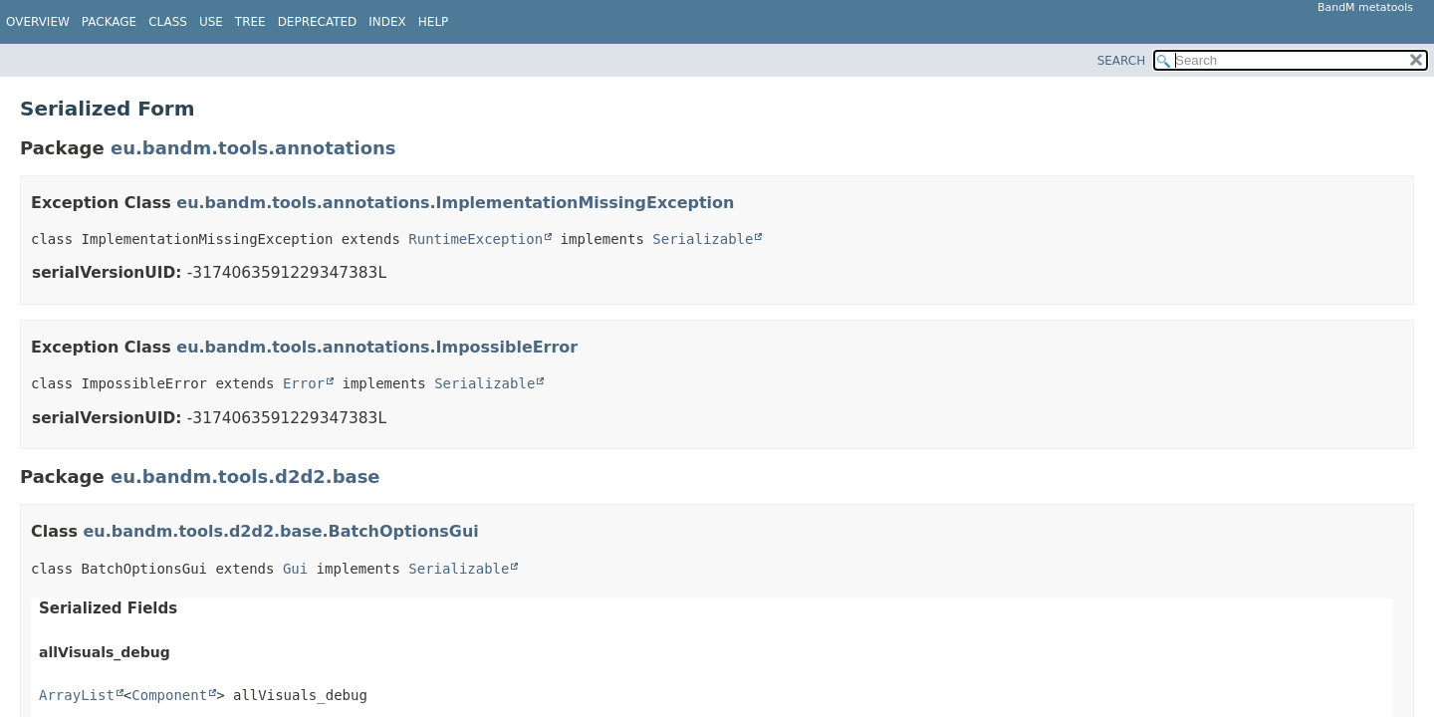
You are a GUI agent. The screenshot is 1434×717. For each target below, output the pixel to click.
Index (387, 22)
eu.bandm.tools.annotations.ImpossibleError (377, 347)
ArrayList (77, 695)
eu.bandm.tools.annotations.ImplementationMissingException (455, 202)
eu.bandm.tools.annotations (253, 147)
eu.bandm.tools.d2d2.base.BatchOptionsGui (281, 531)
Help (433, 22)
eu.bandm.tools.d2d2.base (245, 476)
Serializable (702, 239)
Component (169, 695)
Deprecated (318, 22)
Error (304, 383)
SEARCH (1121, 61)
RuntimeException (475, 239)
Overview (38, 22)
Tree (250, 22)
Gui (295, 569)
